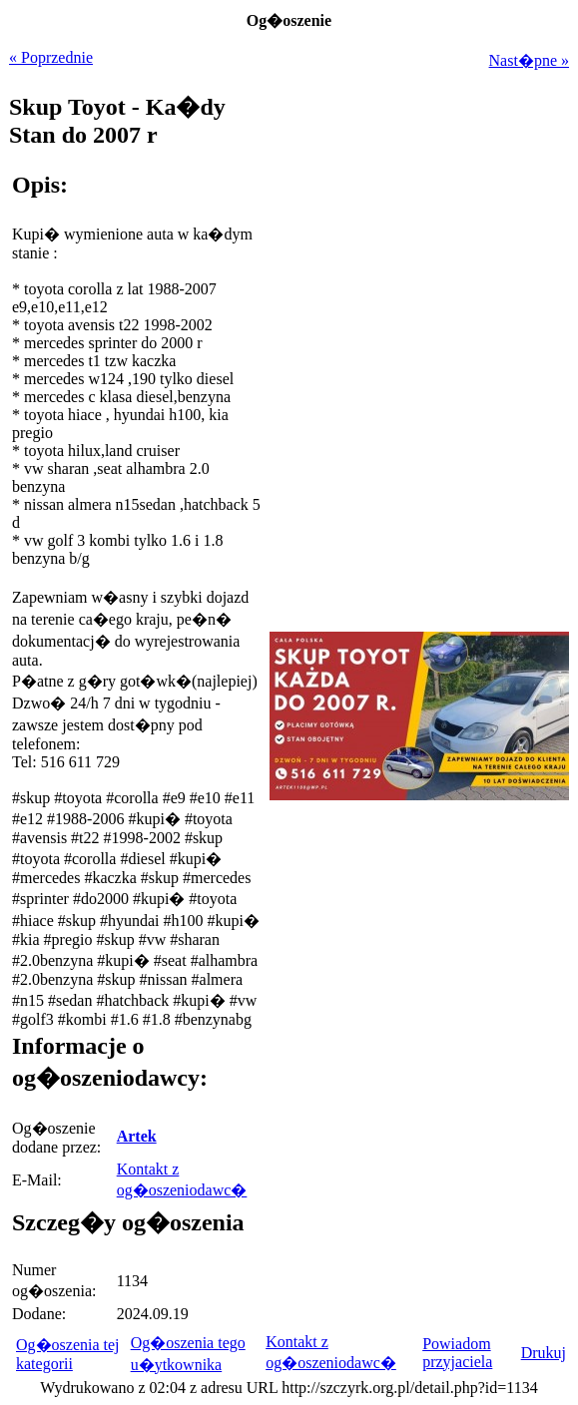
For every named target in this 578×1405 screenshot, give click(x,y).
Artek (137, 1136)
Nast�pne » (529, 60)
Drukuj (543, 1352)
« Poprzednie (51, 57)
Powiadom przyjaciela (457, 1352)
